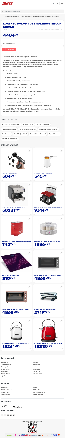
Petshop (35, 367)
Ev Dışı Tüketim (5, 369)
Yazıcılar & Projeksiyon (43, 124)
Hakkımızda (4, 387)
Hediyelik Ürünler (37, 373)
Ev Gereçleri (4, 367)
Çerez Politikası (5, 394)
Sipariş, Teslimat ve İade (39, 392)
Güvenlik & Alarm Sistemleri (38, 134)
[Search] (32, 11)
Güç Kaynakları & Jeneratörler (11, 124)
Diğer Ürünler (5, 376)
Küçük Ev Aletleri (26, 16)
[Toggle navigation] (62, 3)
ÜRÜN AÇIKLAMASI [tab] (9, 49)
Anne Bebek (4, 371)
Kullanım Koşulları (38, 394)
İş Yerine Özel (36, 371)
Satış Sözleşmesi (6, 392)
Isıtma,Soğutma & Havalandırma (48, 129)
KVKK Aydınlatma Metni (7, 390)
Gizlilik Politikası (37, 390)
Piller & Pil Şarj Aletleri (20, 134)
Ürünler (9, 16)
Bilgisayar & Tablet (28, 124)
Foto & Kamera (6, 134)
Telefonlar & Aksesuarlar (9, 129)
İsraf (34, 376)
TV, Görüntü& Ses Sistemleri (27, 129)
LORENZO (5, 29)
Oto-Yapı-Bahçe (5, 373)
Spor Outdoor (36, 364)
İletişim (35, 387)
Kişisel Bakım (36, 369)
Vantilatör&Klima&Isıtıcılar (9, 138)
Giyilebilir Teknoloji (54, 134)
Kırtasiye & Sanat (6, 364)
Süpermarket (4, 362)
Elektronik (16, 16)
